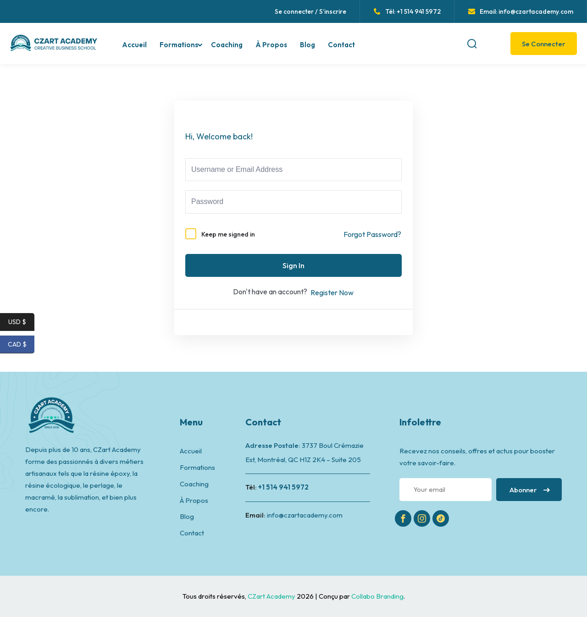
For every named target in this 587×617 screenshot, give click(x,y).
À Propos (271, 44)
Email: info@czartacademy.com (520, 11)
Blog (307, 44)
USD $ (21, 322)
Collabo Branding (377, 596)
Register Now (332, 292)
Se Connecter (543, 43)
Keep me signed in (228, 234)
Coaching (227, 44)
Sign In (293, 265)
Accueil (134, 44)
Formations (179, 44)
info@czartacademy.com (305, 515)
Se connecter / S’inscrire (310, 11)
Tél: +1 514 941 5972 (407, 11)
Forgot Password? (372, 234)
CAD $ (21, 344)
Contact (341, 44)
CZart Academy (272, 596)
